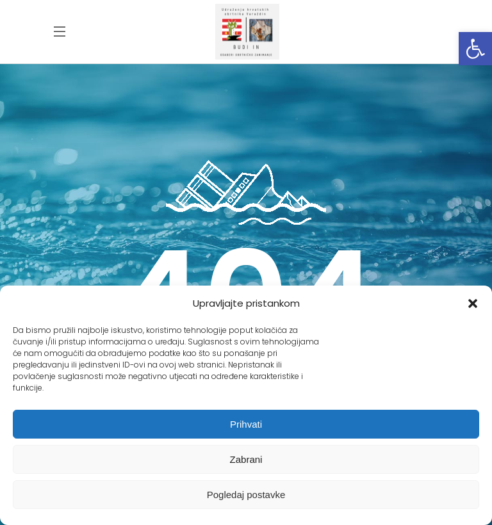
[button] (475, 48)
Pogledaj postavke (246, 494)
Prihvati (246, 424)
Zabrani (246, 459)
